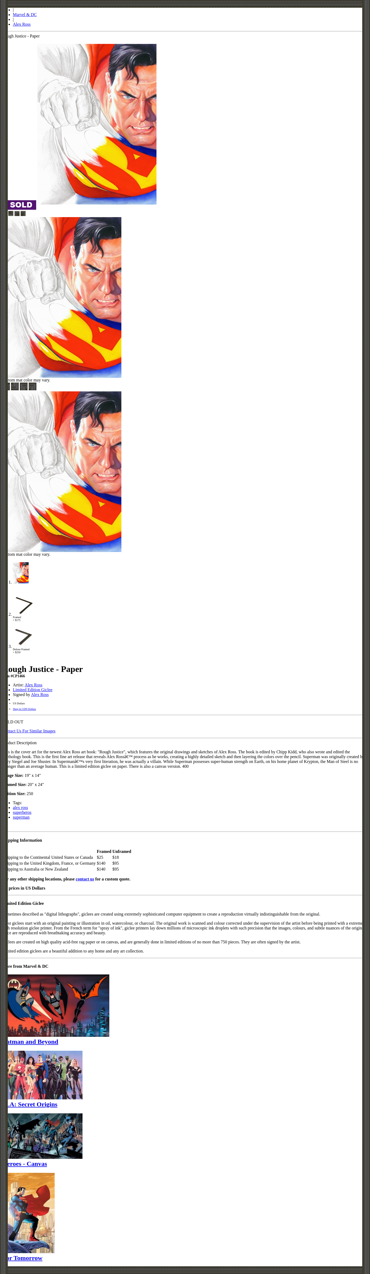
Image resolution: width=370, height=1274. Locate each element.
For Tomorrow (22, 1257)
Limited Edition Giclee (33, 689)
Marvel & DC (25, 14)
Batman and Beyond (30, 1041)
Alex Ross (22, 24)
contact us (85, 879)
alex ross (20, 807)
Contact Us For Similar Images (28, 731)
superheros (22, 812)
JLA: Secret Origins (29, 1104)
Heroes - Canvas (24, 1163)
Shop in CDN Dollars (24, 709)
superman (21, 817)
